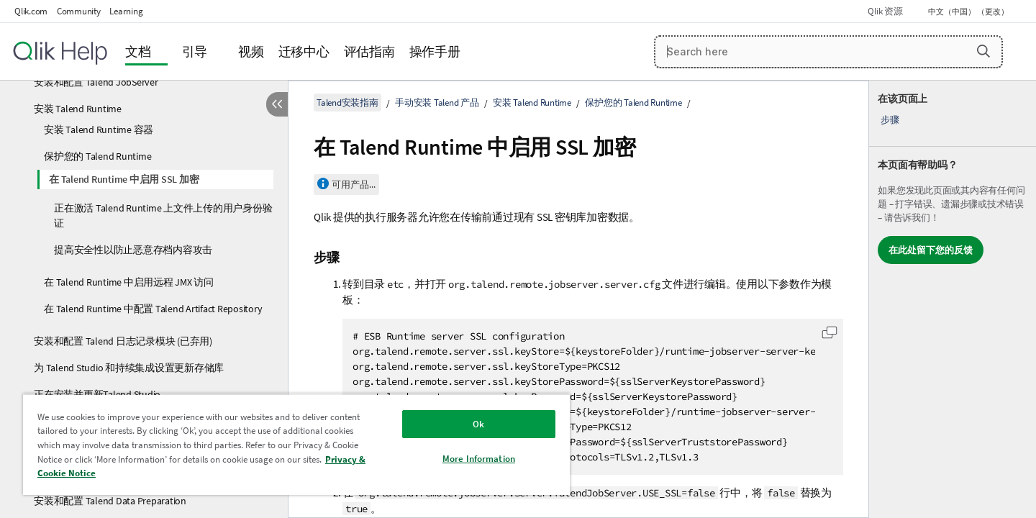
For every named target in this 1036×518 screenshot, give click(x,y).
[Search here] (828, 52)
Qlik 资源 (885, 11)
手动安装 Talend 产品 (437, 102)
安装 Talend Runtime (78, 108)
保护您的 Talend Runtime (97, 156)
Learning (125, 11)
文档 (138, 51)
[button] (983, 51)
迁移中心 (304, 51)
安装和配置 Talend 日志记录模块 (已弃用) (123, 341)
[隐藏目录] (277, 104)
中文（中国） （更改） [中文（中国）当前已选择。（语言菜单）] (969, 11)
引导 (195, 51)
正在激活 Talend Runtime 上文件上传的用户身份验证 (163, 215)
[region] (296, 444)
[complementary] (952, 299)
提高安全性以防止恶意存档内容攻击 (133, 249)
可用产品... (354, 184)
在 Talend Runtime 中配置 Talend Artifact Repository (153, 308)
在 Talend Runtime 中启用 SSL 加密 (124, 179)
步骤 (890, 120)
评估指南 (369, 51)
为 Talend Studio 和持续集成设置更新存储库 (129, 367)
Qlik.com (30, 11)
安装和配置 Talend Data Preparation (110, 500)
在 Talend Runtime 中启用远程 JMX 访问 (129, 282)
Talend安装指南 (347, 102)
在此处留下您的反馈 (931, 250)
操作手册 (434, 51)
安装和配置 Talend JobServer (96, 82)
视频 (251, 51)
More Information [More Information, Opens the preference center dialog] (478, 459)
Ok (478, 424)
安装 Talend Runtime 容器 (98, 129)
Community (79, 11)
